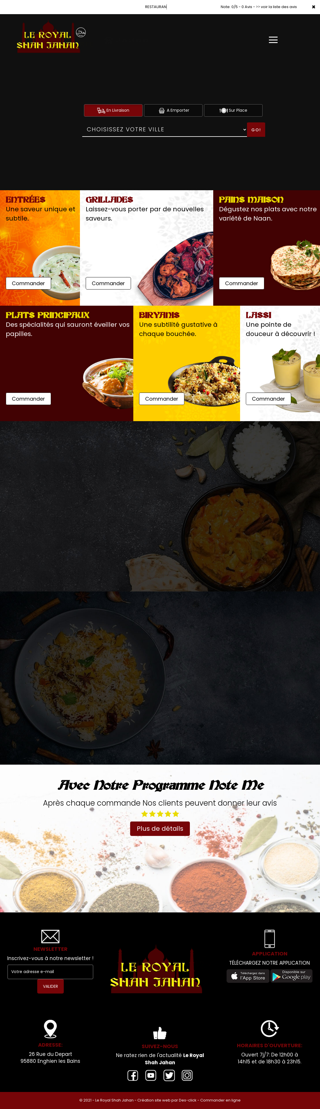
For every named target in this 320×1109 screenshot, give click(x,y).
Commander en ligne (220, 1100)
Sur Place (233, 110)
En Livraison (113, 110)
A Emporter (173, 110)
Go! (256, 130)
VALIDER (50, 986)
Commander (28, 283)
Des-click (188, 1100)
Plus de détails (160, 828)
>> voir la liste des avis (276, 7)
